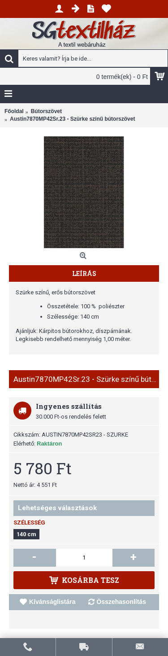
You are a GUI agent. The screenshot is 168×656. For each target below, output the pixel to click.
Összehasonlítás (121, 601)
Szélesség (29, 522)
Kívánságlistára (52, 601)
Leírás (84, 273)
